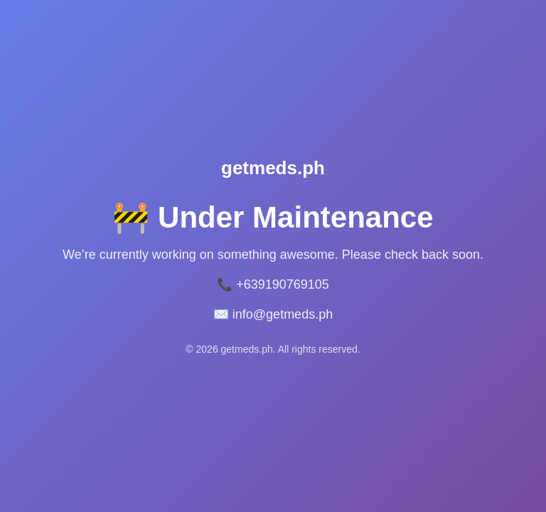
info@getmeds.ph (282, 314)
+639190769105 (282, 284)
